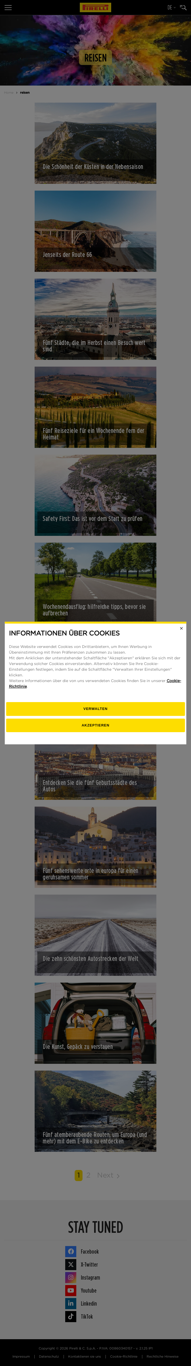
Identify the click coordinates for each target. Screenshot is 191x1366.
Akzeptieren (96, 725)
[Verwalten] (95, 709)
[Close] (181, 628)
